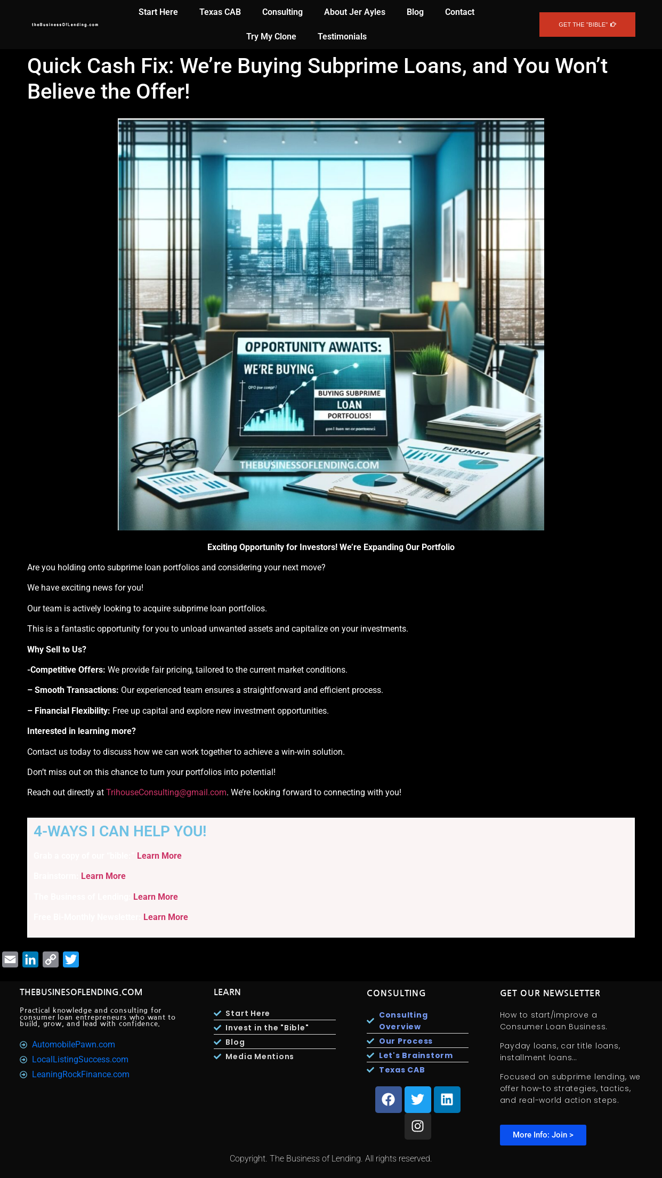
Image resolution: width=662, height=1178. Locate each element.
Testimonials (342, 36)
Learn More (159, 856)
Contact (459, 12)
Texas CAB (220, 12)
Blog (415, 12)
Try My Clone (271, 36)
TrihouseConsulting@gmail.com (166, 792)
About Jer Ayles (354, 12)
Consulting (282, 12)
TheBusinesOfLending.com (81, 992)
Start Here (158, 12)
